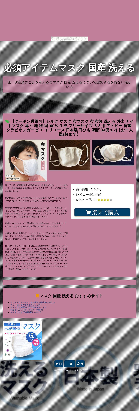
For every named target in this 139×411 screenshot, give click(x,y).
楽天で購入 (102, 212)
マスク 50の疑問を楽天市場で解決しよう (28, 307)
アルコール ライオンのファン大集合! (26, 310)
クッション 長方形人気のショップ (25, 305)
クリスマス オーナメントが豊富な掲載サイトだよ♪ (32, 302)
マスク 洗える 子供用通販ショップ (25, 312)
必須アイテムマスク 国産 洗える (69, 68)
